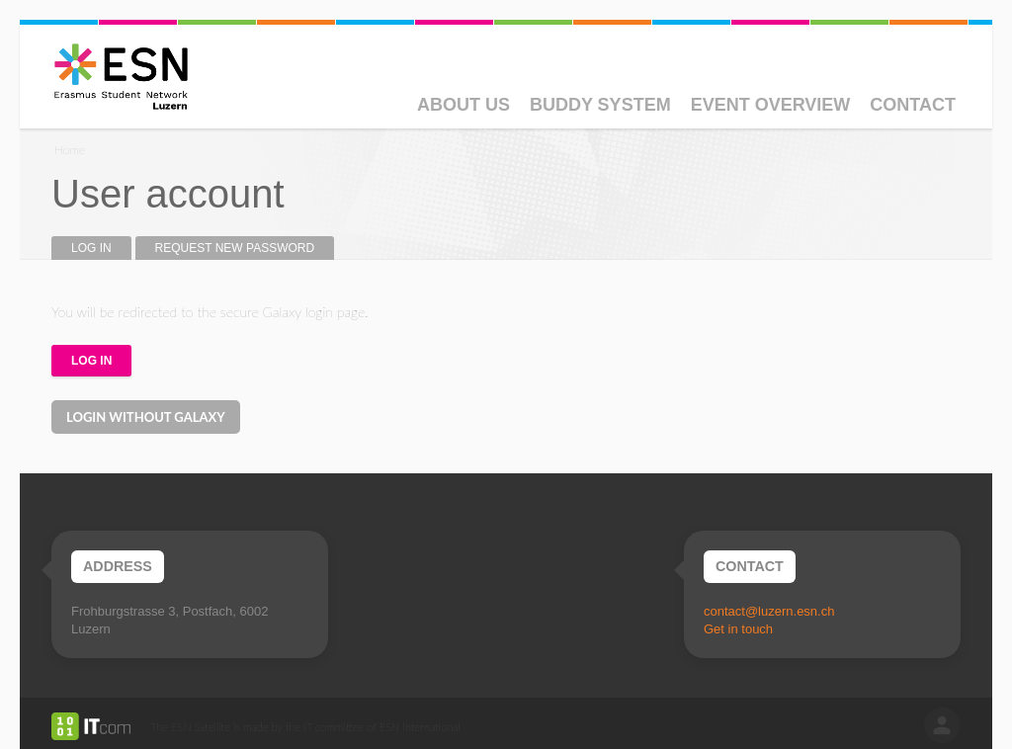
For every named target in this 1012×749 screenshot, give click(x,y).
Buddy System (600, 105)
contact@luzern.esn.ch (769, 611)
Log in (101, 248)
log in (942, 725)
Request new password (235, 248)
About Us (463, 105)
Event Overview (771, 105)
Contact (913, 105)
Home (69, 149)
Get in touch (738, 629)
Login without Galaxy (145, 417)
